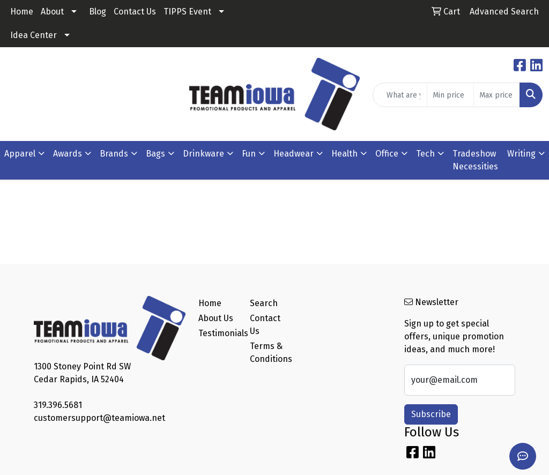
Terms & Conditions (269, 352)
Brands (114, 154)
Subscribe (431, 414)
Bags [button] (155, 154)
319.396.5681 (58, 405)
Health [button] (344, 154)
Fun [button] (249, 154)
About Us (215, 318)
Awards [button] (67, 154)
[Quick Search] (400, 95)
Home (21, 11)
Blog (97, 11)
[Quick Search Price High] (496, 95)
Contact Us (135, 11)
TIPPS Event (187, 11)
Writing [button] (521, 154)
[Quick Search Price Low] (450, 95)
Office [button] (386, 154)
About (52, 11)
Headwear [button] (293, 154)
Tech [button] (425, 154)
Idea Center (33, 35)
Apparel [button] (19, 154)
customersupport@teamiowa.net (99, 418)
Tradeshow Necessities (475, 160)
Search (264, 303)
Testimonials (217, 333)
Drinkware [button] (203, 154)
